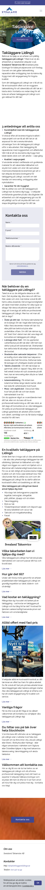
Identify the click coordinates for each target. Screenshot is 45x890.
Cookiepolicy (28, 886)
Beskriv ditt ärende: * (22, 253)
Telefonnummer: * (22, 240)
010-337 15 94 (22, 3)
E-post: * (22, 232)
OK (38, 883)
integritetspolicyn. (22, 266)
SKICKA (22, 272)
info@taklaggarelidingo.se (19, 866)
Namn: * (22, 224)
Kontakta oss (22, 39)
